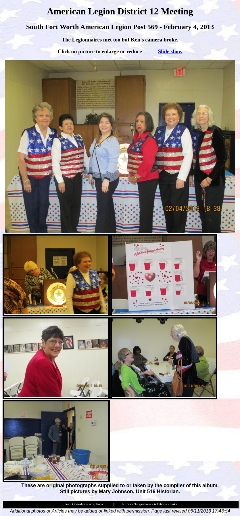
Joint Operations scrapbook (84, 504)
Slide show (170, 51)
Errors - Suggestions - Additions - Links (149, 504)
